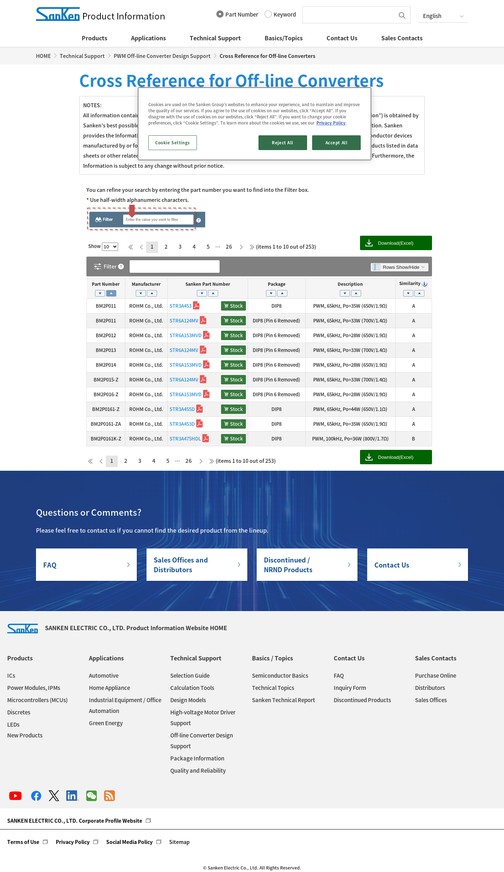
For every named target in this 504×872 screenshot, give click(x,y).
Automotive (103, 675)
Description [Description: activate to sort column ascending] (350, 284)
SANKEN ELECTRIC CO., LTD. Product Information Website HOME (117, 627)
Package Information (197, 758)
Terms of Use (23, 841)
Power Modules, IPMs (33, 688)
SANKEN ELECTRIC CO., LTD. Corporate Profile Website (74, 820)
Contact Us (342, 37)
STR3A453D (182, 423)
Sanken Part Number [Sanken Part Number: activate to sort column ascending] (207, 284)
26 (229, 246)
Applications (148, 37)
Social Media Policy (129, 841)
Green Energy (106, 723)
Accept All (336, 143)
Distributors (430, 688)
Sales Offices (431, 700)
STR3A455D (182, 409)
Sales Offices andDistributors (181, 564)
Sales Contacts (402, 37)
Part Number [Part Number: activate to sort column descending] (106, 284)
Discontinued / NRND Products (288, 564)
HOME (43, 55)
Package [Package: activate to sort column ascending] (276, 284)
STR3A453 (181, 305)
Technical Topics (273, 688)
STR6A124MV (184, 320)
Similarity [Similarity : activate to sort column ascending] (413, 283)
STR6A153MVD (186, 335)
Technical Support (215, 37)
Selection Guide (190, 675)
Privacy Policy (73, 841)
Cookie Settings (172, 143)
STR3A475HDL (185, 438)
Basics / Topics (272, 658)
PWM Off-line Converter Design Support (162, 55)
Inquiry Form (350, 688)
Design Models (188, 700)
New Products (24, 735)
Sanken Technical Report (283, 700)
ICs (11, 675)
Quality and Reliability (198, 770)
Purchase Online (435, 675)
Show (103, 246)
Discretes (18, 712)
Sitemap (179, 841)
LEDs (13, 724)
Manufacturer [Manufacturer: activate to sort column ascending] (146, 284)
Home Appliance (109, 688)
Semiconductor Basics (280, 675)
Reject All (282, 143)
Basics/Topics (284, 37)
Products (94, 37)
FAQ (50, 565)
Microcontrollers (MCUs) (37, 700)
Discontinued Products (362, 700)
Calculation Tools (192, 688)
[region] (255, 124)
